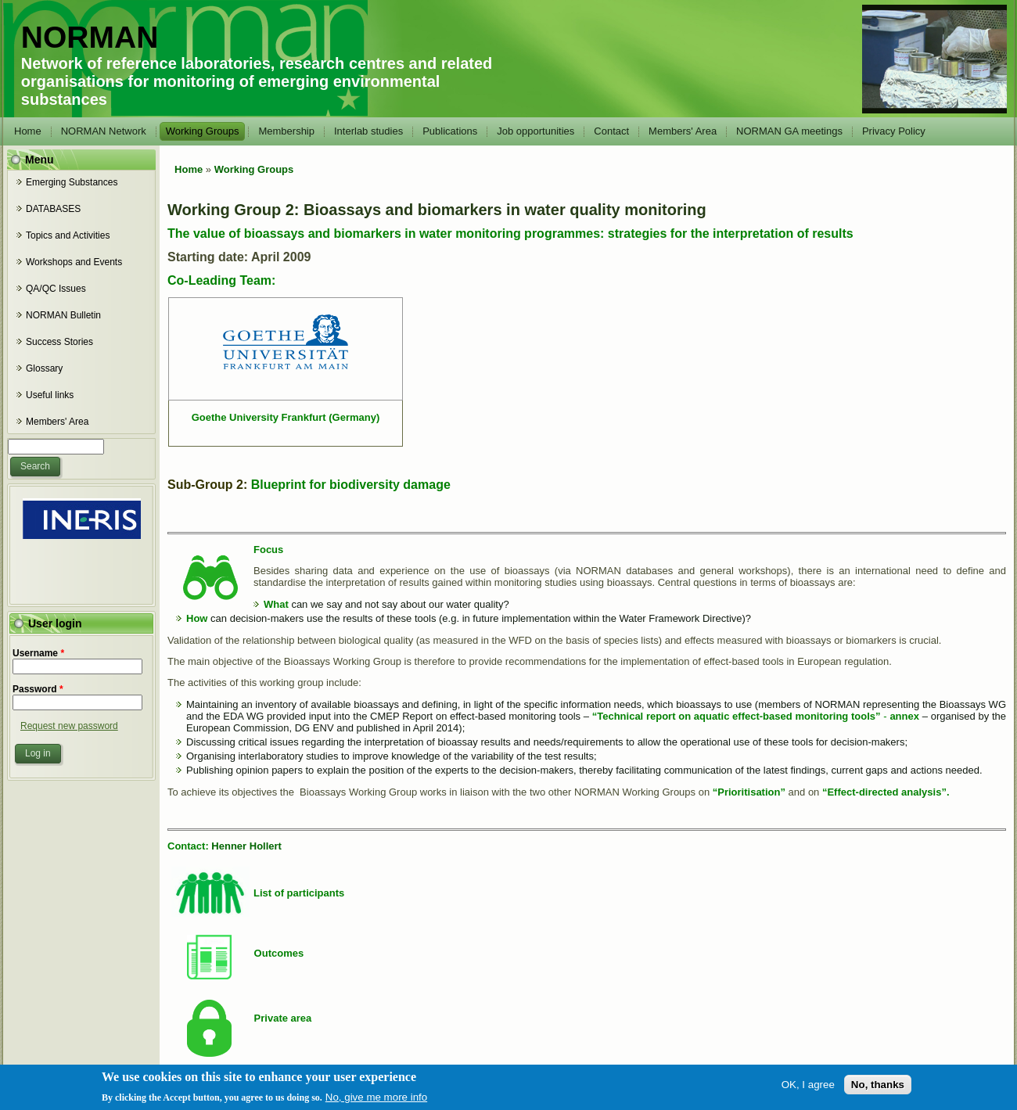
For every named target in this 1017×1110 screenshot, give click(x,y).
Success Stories (59, 341)
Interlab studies (368, 131)
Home (27, 131)
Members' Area (683, 131)
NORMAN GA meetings (789, 131)
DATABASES (53, 208)
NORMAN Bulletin (63, 315)
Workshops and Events (74, 262)
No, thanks (877, 1085)
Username (38, 653)
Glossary (44, 368)
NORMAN (89, 37)
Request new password (69, 725)
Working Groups (202, 131)
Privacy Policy (893, 131)
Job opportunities (535, 131)
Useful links (50, 395)
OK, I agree (808, 1085)
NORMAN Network (103, 131)
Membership (286, 131)
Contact (611, 131)
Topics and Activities (68, 235)
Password (38, 689)
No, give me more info (376, 1098)
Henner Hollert (246, 846)
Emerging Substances (71, 182)
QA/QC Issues (56, 288)
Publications (449, 131)
